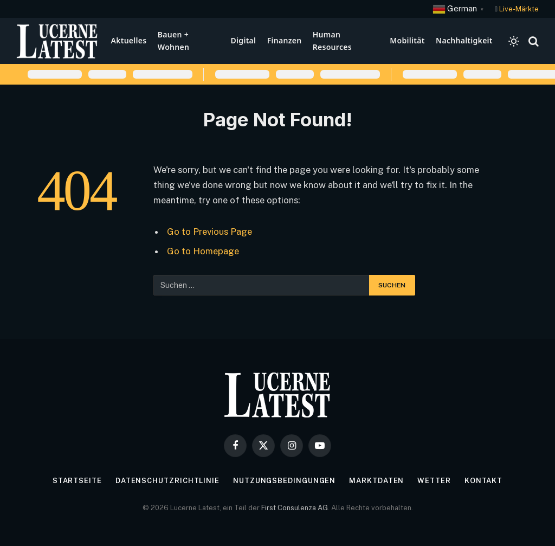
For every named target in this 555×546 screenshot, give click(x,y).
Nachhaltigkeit (464, 40)
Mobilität (407, 40)
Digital (243, 40)
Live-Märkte (519, 9)
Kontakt (483, 481)
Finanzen (284, 40)
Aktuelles (128, 40)
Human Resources (332, 40)
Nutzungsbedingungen (284, 481)
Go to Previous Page (209, 231)
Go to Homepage (203, 251)
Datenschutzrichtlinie (167, 481)
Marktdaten (376, 481)
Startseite (77, 481)
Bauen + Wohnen (173, 40)
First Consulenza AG (294, 508)
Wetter (433, 481)
